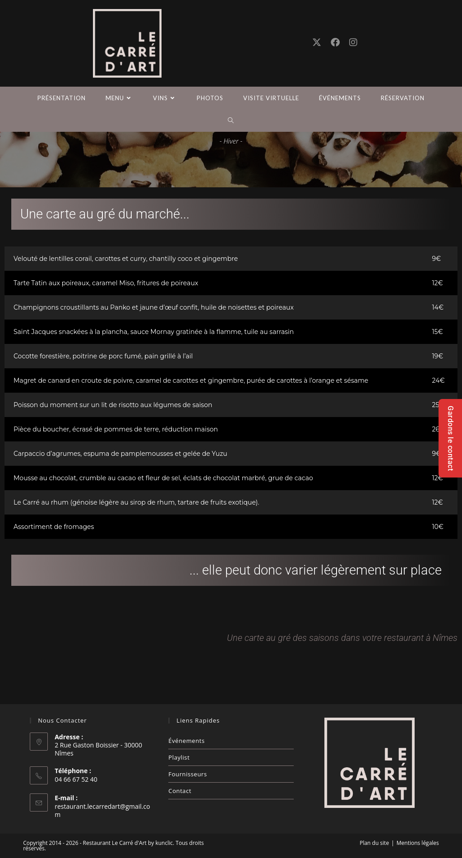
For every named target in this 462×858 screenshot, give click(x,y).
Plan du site (374, 843)
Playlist (178, 757)
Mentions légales (418, 843)
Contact (179, 791)
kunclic (164, 843)
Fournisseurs (187, 774)
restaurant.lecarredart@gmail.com (102, 810)
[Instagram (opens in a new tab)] (353, 42)
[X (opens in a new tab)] (317, 42)
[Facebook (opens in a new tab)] (335, 42)
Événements (186, 741)
